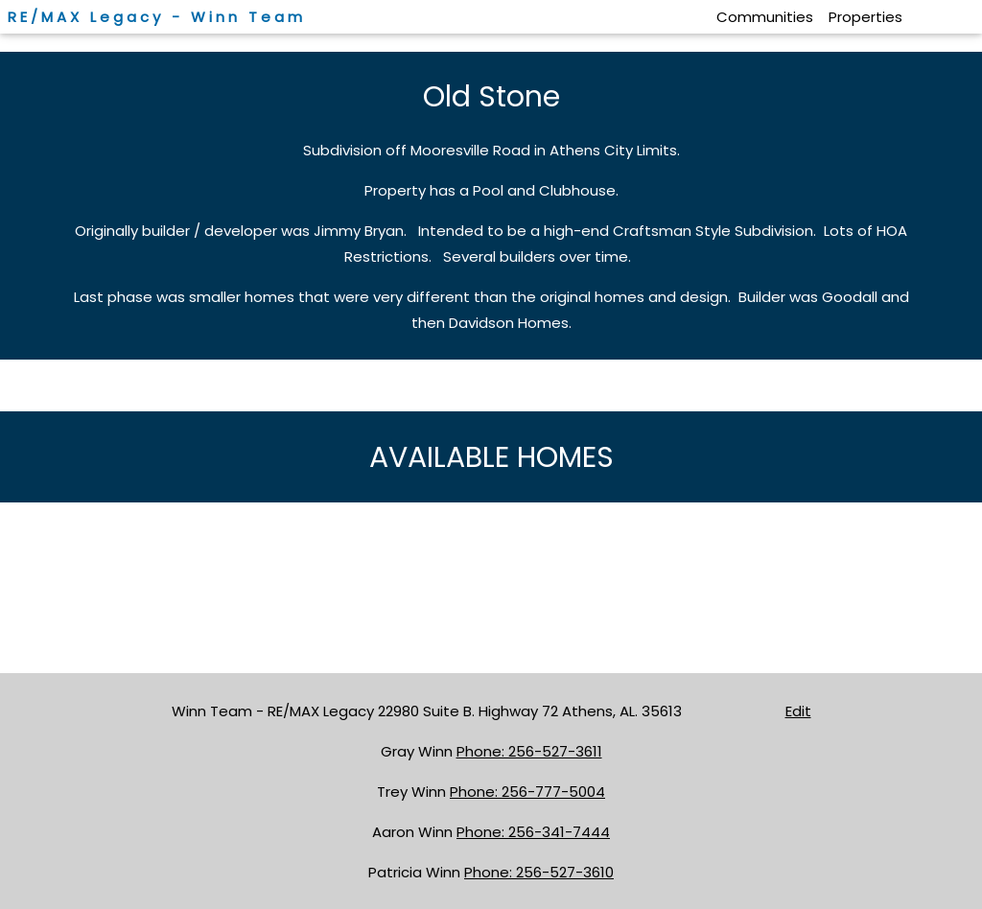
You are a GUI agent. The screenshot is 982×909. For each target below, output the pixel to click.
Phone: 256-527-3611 (529, 751)
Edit (798, 711)
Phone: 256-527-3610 (539, 872)
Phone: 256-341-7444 (533, 832)
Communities (764, 17)
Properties (865, 17)
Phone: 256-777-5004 (527, 791)
